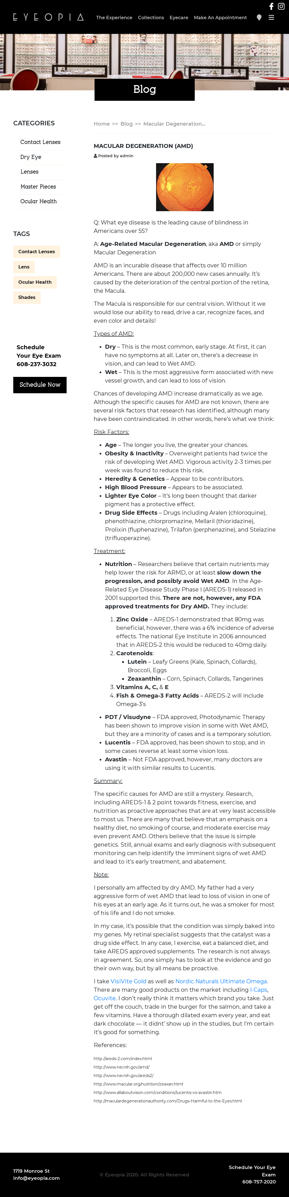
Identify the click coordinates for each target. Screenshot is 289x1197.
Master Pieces (38, 187)
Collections (151, 17)
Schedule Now (39, 385)
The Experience (114, 17)
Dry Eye (30, 157)
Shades (27, 297)
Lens (24, 267)
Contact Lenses (40, 142)
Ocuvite (105, 998)
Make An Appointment (220, 17)
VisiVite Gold (128, 981)
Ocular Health (38, 201)
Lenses (29, 172)
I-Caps (258, 989)
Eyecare (179, 17)
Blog (127, 124)
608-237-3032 (36, 364)
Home (102, 124)
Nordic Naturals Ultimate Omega (221, 981)
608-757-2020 (259, 1182)
